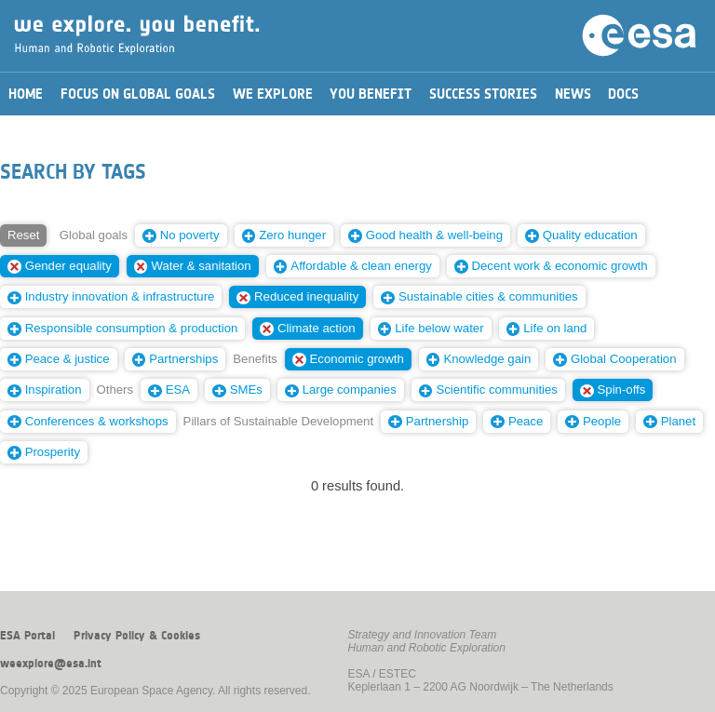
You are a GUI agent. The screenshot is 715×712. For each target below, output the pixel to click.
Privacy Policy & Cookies (137, 635)
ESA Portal (27, 635)
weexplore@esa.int (50, 663)
